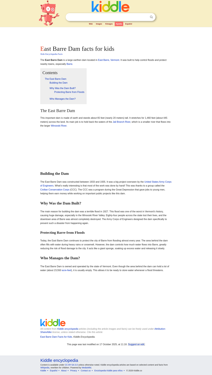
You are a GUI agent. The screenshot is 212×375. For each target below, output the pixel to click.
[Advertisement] (105, 35)
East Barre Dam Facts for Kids (56, 337)
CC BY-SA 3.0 (71, 365)
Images (99, 24)
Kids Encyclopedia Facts (52, 54)
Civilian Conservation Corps (54, 189)
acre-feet (66, 270)
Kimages (109, 24)
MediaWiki (86, 367)
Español (128, 24)
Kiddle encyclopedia (67, 329)
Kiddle (43, 370)
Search (151, 17)
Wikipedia (44, 367)
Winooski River (59, 125)
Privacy (73, 370)
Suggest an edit (136, 344)
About (64, 370)
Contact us (86, 370)
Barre (69, 64)
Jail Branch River (121, 122)
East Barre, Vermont (108, 60)
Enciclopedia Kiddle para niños (108, 370)
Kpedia (119, 24)
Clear (145, 17)
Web (91, 24)
